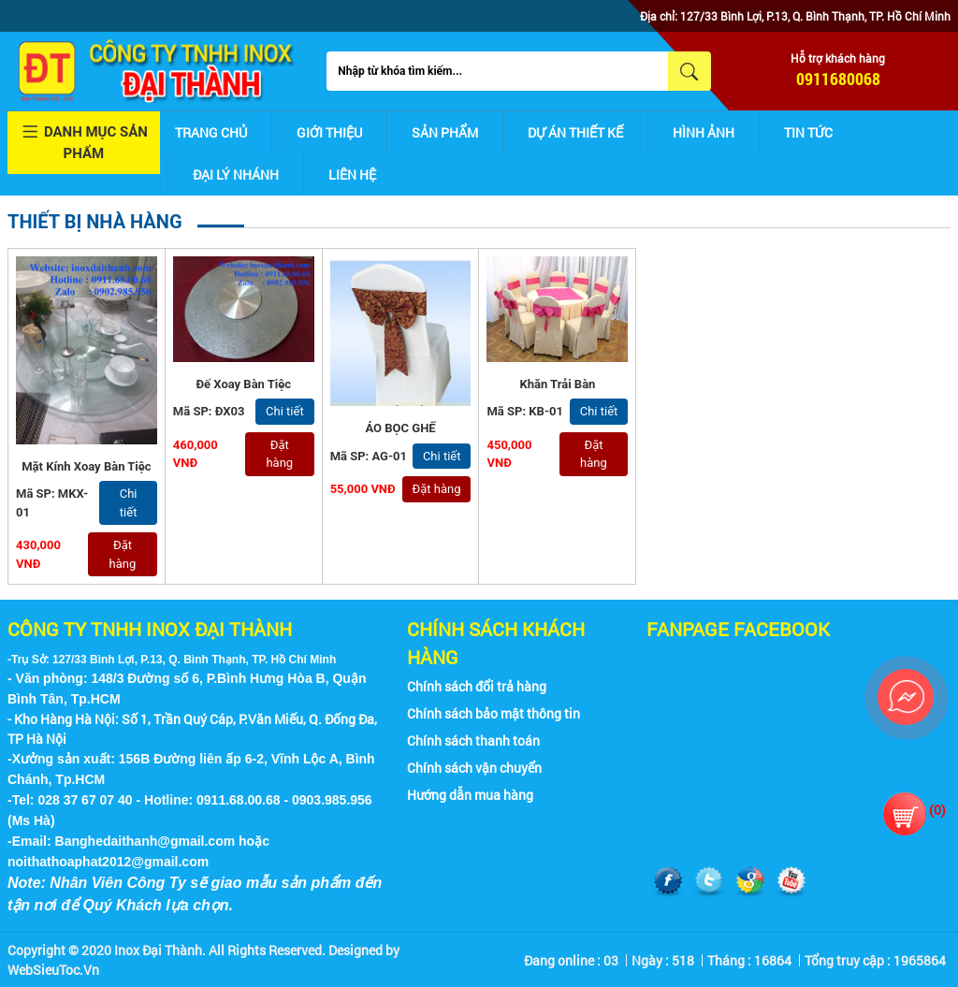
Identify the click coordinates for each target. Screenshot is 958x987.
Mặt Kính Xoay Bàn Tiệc (86, 466)
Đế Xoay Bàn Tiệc (243, 384)
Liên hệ (352, 174)
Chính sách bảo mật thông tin (493, 713)
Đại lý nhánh (236, 174)
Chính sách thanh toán (473, 740)
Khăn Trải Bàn (557, 384)
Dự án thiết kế (575, 132)
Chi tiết (129, 502)
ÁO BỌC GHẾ (400, 428)
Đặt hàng (123, 554)
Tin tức (808, 132)
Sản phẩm (445, 132)
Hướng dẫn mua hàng (470, 795)
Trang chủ (211, 132)
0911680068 (838, 78)
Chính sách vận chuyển (474, 768)
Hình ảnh (703, 132)
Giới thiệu (329, 132)
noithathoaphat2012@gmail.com (108, 861)
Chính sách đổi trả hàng (476, 686)
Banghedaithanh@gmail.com (145, 841)
